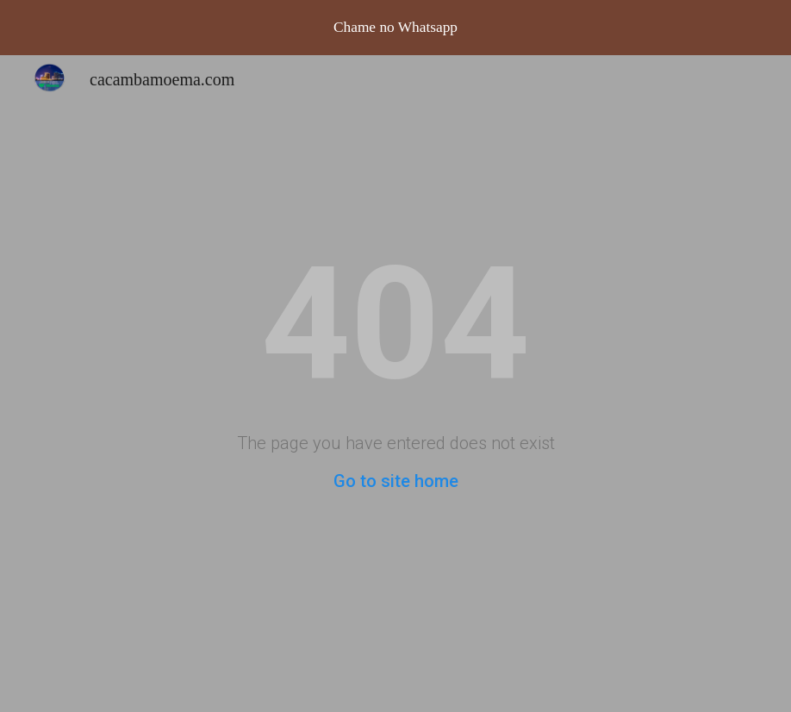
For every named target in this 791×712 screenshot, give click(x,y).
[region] (395, 27)
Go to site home (395, 481)
